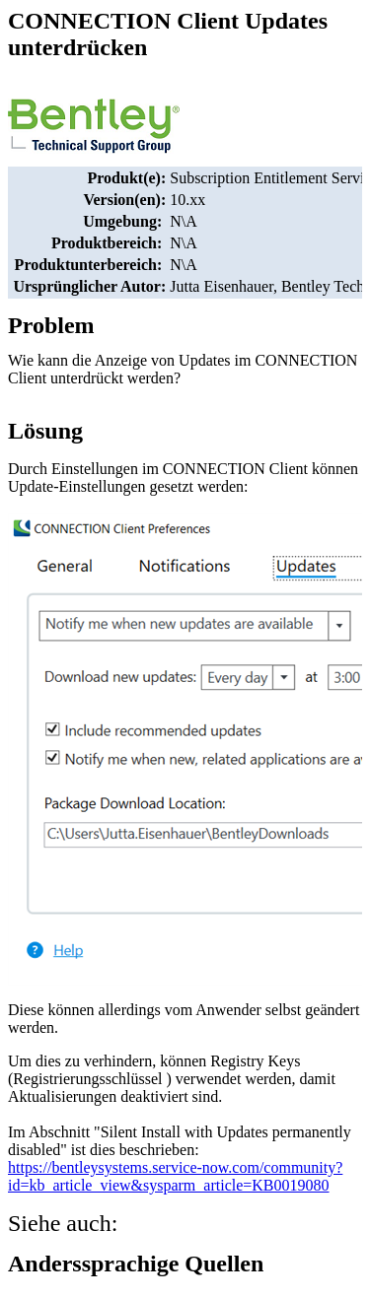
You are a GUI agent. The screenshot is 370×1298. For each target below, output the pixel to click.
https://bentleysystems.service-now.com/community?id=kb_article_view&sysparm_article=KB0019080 (175, 1176)
